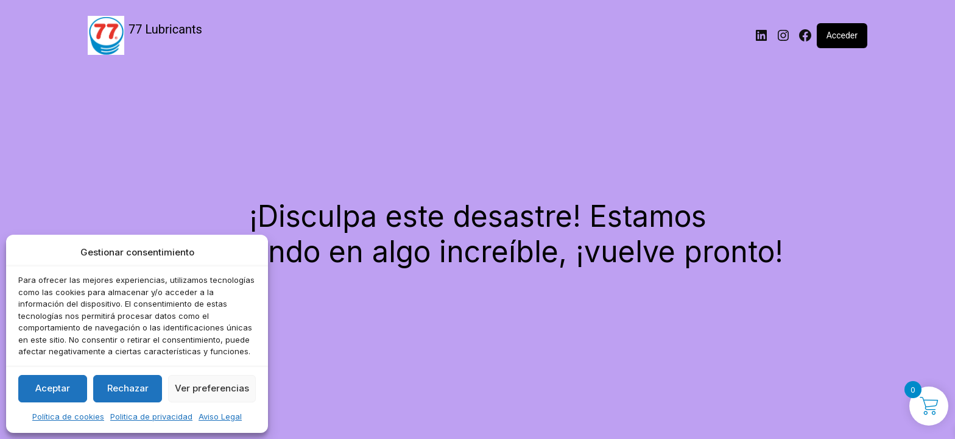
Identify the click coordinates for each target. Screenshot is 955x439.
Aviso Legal (220, 416)
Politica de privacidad (151, 416)
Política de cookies (68, 416)
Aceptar (52, 388)
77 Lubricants (165, 29)
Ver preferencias (212, 388)
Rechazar (128, 388)
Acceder (842, 35)
